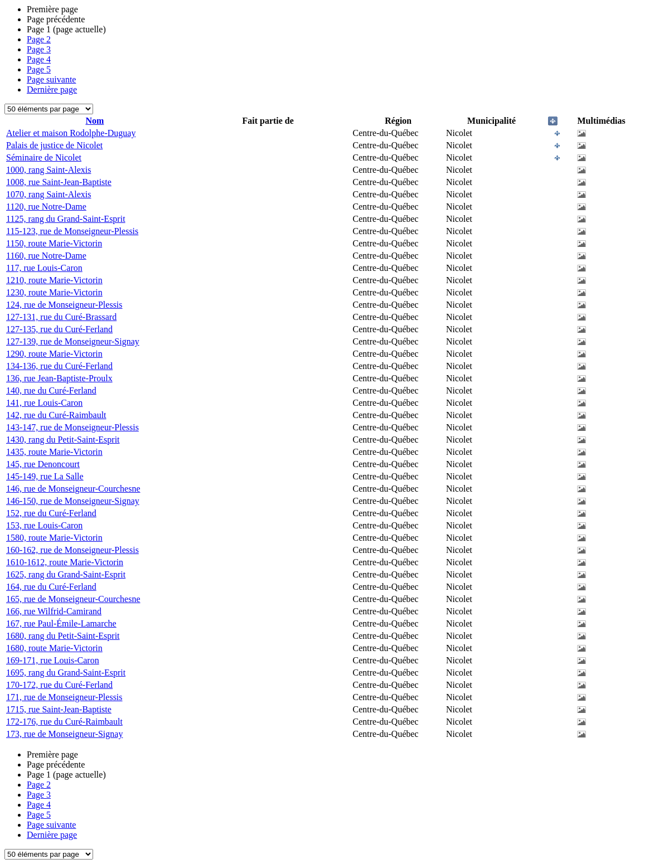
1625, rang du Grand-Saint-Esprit (65, 574)
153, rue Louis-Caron (44, 525)
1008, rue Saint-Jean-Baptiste (59, 182)
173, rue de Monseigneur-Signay (64, 734)
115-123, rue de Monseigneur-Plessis (72, 231)
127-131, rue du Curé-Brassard (61, 317)
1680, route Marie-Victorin (54, 648)
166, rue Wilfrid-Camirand (53, 611)
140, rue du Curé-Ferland (51, 390)
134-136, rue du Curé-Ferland (59, 366)
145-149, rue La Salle (45, 476)
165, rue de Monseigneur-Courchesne (73, 599)
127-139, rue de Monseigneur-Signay (72, 341)
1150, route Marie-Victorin (54, 243)
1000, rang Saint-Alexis (48, 169)
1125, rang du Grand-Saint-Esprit (65, 219)
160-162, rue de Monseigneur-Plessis (72, 550)
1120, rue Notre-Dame (46, 206)
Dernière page (52, 89)
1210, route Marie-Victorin (54, 280)
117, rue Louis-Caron (44, 268)
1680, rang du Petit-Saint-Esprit (63, 635)
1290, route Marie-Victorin (54, 353)
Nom (94, 120)
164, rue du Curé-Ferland (51, 586)
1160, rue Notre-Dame (46, 255)
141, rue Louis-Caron (44, 402)
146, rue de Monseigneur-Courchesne (73, 488)
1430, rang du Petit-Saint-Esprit (63, 439)
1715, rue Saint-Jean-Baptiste (59, 709)
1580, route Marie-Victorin (54, 537)
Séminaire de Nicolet (43, 157)
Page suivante (51, 79)
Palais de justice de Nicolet (54, 145)
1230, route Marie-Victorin (54, 292)
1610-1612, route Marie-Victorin (64, 562)
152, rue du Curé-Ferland (51, 513)
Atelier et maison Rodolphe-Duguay (70, 133)
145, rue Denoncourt (43, 464)
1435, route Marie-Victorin (54, 452)
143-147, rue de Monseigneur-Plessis (72, 427)
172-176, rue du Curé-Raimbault (64, 721)
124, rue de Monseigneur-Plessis (64, 304)
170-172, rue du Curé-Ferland (59, 685)
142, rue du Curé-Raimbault (56, 415)
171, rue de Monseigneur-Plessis (64, 697)
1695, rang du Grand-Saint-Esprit (65, 672)
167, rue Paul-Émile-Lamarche (61, 623)
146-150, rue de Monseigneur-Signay (72, 501)
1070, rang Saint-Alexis (48, 194)
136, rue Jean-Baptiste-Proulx (59, 378)
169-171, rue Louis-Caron (52, 660)
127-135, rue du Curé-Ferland (59, 329)
